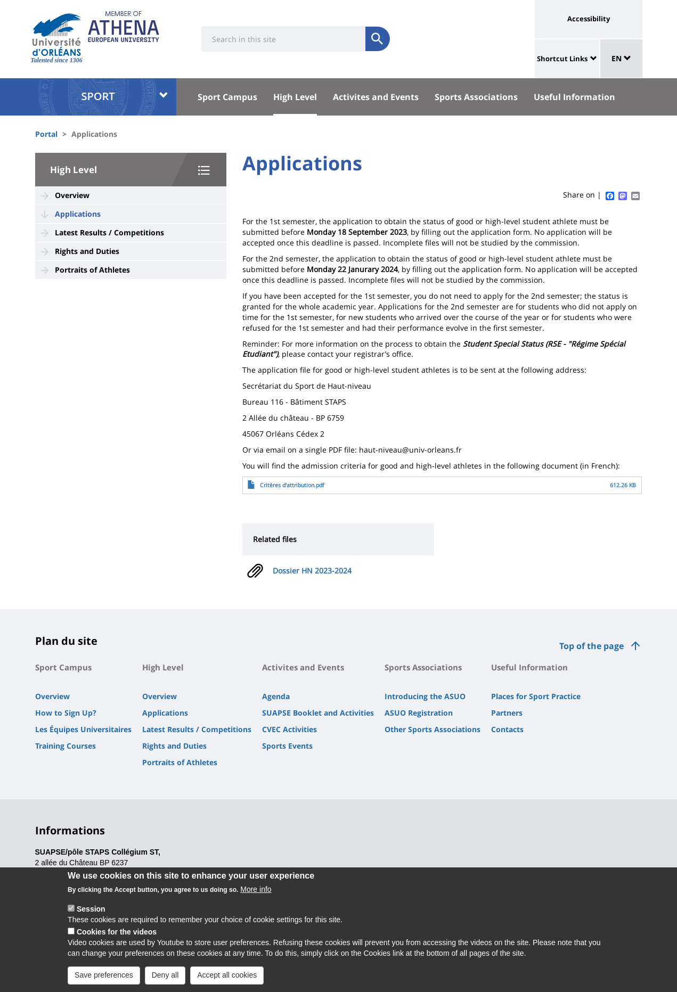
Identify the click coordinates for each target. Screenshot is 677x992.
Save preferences (104, 981)
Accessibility (588, 18)
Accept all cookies (227, 981)
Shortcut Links (562, 58)
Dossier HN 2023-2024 (312, 570)
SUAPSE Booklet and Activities (318, 713)
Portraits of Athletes (92, 270)
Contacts (507, 729)
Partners (507, 713)
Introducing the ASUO (425, 696)
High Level (295, 97)
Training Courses (65, 746)
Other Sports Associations (432, 729)
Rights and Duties (87, 251)
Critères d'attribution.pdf (292, 485)
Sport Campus (227, 97)
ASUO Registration (419, 713)
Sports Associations (476, 97)
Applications (78, 214)
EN (621, 58)
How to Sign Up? (65, 713)
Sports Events (287, 746)
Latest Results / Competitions (109, 232)
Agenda (276, 696)
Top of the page (591, 646)
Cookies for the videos (117, 937)
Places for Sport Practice (536, 696)
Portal (46, 134)
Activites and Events (376, 97)
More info (255, 895)
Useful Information (574, 97)
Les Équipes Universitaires (83, 729)
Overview (72, 195)
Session (91, 915)
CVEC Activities (289, 729)
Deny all (165, 981)
